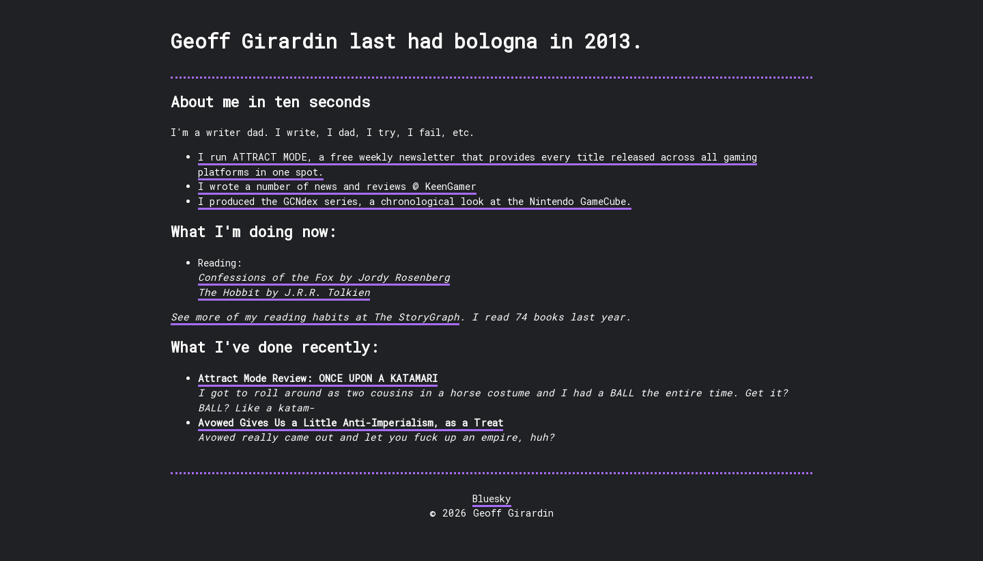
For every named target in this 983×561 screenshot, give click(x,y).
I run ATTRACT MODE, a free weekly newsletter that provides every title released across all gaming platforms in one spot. (477, 164)
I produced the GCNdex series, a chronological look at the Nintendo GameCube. (414, 201)
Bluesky (491, 498)
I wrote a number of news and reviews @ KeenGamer (337, 186)
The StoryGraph (416, 316)
